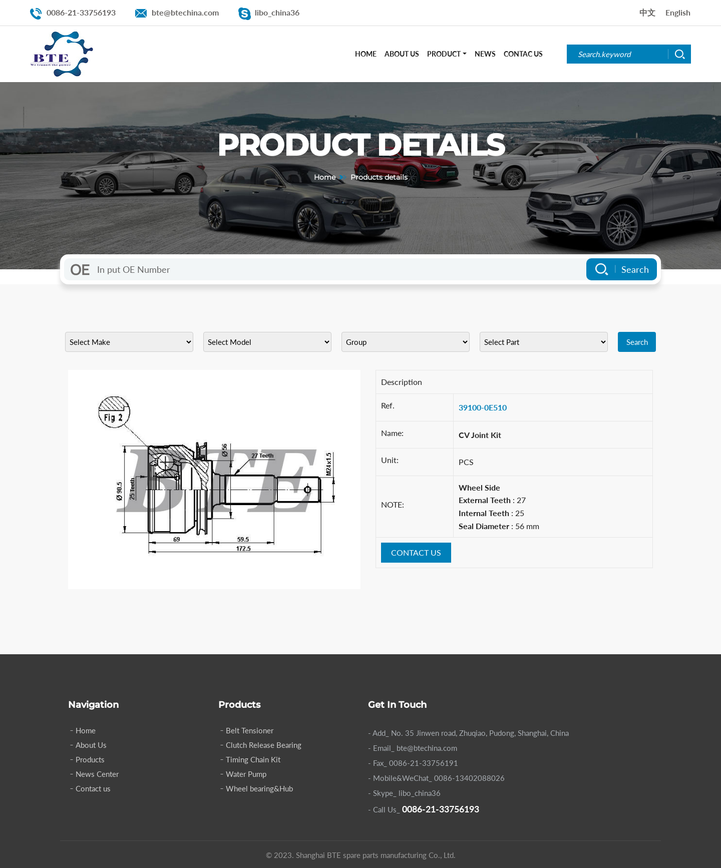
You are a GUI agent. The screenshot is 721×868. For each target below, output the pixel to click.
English (677, 12)
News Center (97, 773)
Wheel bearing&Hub (259, 788)
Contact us (93, 788)
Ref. (388, 405)
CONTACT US (416, 552)
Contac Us (523, 54)
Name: (392, 433)
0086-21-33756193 (81, 12)
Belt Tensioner (249, 730)
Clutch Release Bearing (263, 744)
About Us (402, 54)
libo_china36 (277, 12)
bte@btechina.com (185, 12)
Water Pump (246, 773)
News (485, 54)
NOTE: (392, 504)
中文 (647, 12)
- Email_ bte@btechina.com (412, 747)
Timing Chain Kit (253, 759)
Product (444, 54)
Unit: (390, 460)
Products (90, 759)
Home (366, 54)
